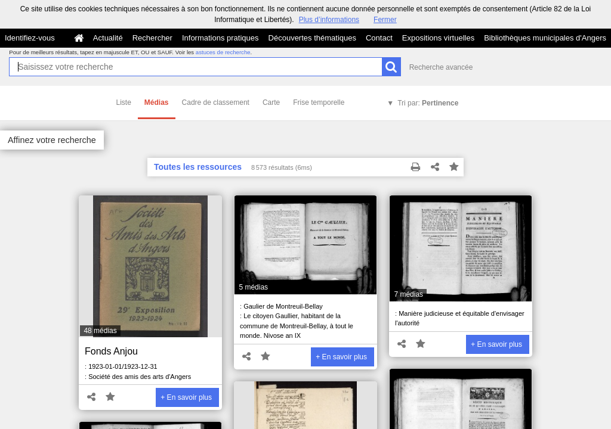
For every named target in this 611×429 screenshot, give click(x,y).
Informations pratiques (220, 37)
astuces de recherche (223, 52)
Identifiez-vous (30, 37)
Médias (156, 102)
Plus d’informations (329, 19)
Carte (271, 102)
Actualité (108, 37)
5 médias (253, 287)
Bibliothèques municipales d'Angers (545, 37)
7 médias (408, 294)
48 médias (100, 331)
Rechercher (152, 37)
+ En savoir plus (186, 397)
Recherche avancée (441, 67)
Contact (379, 37)
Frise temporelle (318, 102)
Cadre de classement (215, 102)
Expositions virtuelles (438, 37)
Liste (123, 102)
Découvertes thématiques (312, 37)
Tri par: (427, 103)
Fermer (385, 19)
